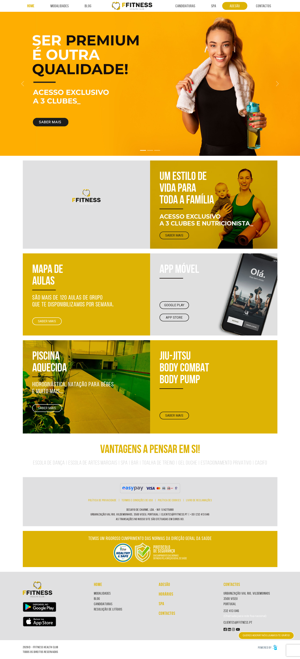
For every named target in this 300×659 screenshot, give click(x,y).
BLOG (88, 6)
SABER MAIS (174, 235)
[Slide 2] (150, 150)
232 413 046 (231, 611)
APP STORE (174, 317)
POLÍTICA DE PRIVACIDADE (102, 500)
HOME (30, 6)
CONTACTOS (263, 6)
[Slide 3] (157, 150)
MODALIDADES (59, 6)
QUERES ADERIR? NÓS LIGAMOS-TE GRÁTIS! (266, 635)
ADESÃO (235, 6)
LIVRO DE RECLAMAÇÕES (199, 500)
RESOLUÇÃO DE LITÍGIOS (108, 609)
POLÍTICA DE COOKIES (169, 500)
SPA (213, 6)
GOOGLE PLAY (174, 305)
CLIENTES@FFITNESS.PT (238, 622)
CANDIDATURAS (185, 6)
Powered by (267, 647)
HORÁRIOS (166, 594)
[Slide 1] (143, 150)
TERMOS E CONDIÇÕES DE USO (137, 500)
